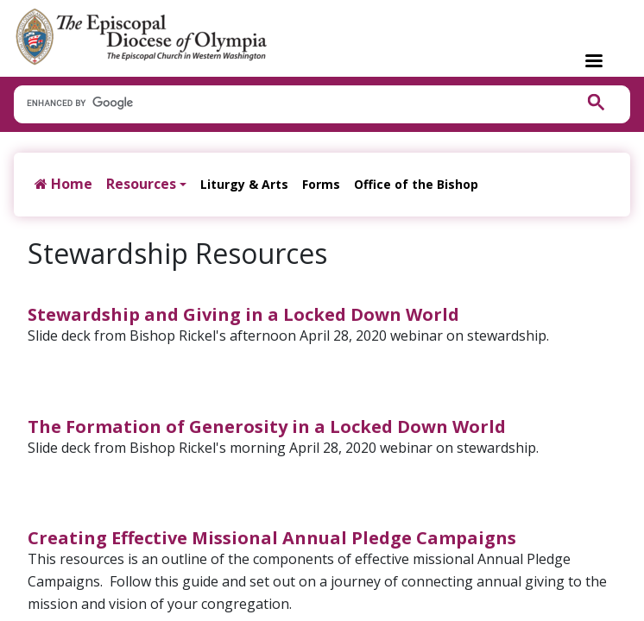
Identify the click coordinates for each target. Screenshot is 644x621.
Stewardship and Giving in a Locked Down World (243, 314)
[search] (285, 103)
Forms (321, 184)
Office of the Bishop (416, 184)
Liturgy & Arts (244, 184)
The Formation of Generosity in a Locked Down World (267, 426)
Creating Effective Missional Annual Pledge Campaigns (272, 537)
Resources (141, 183)
